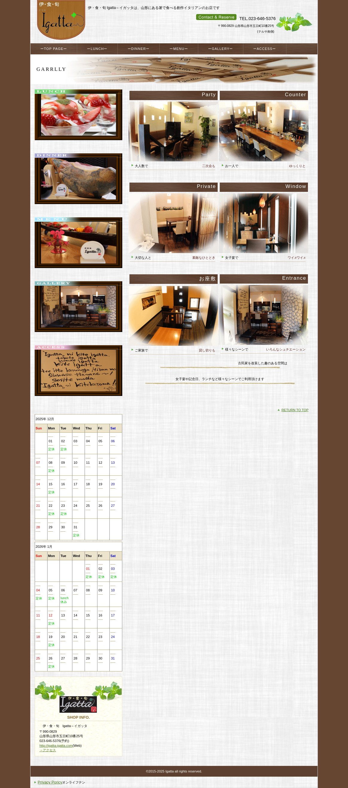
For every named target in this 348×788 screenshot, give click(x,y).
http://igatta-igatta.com (56, 745)
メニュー (78, 248)
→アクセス (47, 750)
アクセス (78, 376)
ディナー (78, 184)
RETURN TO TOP (295, 410)
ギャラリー (78, 312)
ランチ (78, 120)
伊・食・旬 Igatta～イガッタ (61, 20)
